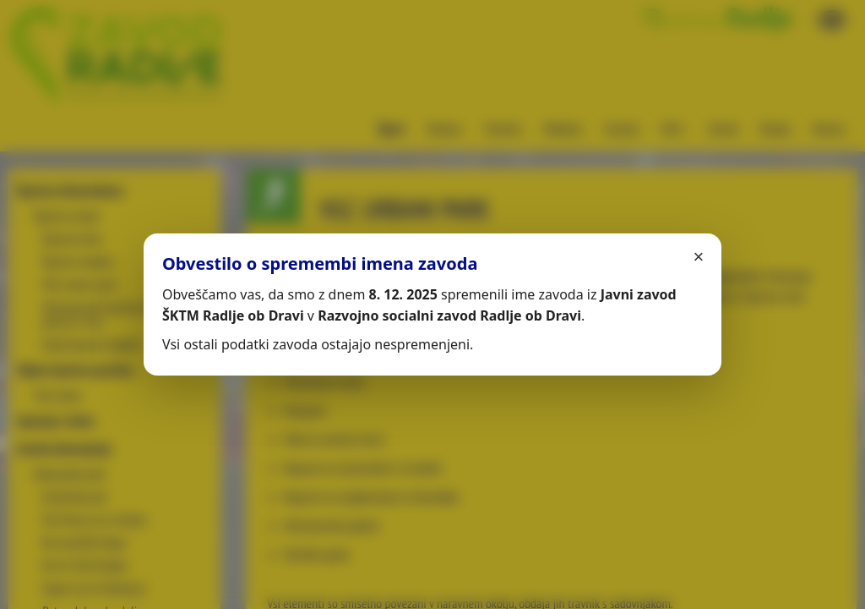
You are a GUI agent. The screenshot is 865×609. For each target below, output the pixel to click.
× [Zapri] (699, 256)
